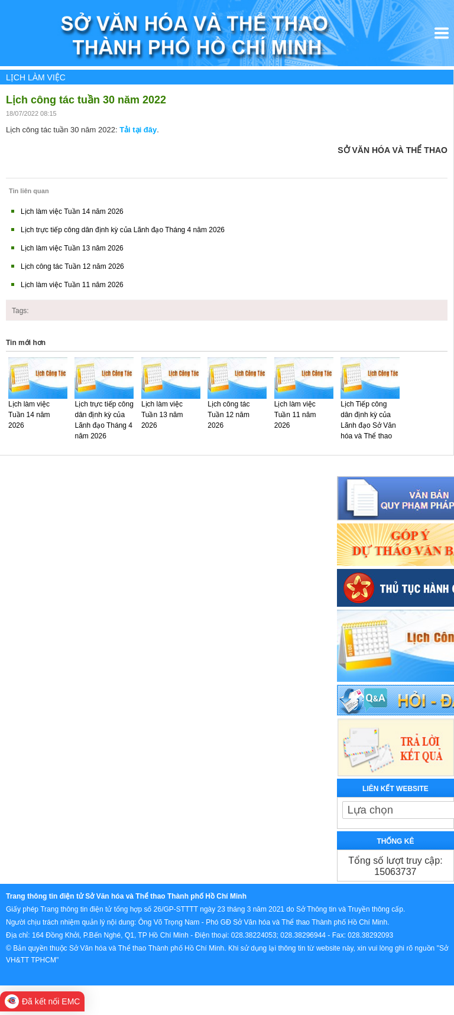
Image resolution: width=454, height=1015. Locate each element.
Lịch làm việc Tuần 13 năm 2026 (72, 248)
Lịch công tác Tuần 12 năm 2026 (72, 266)
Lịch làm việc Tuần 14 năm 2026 (72, 211)
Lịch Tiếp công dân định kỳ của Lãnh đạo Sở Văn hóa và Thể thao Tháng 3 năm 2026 (367, 430)
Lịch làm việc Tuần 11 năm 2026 (72, 285)
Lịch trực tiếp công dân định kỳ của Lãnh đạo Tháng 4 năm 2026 (123, 230)
